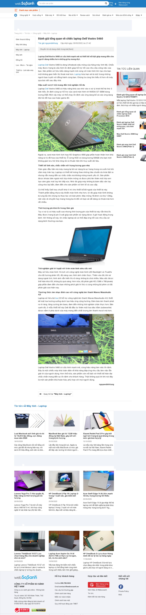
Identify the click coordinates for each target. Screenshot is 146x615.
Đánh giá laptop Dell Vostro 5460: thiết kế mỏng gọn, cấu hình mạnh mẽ (125, 125)
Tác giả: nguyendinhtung (48, 43)
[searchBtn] (106, 3)
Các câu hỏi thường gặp (64, 590)
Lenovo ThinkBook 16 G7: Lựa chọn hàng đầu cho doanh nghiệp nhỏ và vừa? (29, 555)
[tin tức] (15, 15)
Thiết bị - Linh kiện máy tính (24, 71)
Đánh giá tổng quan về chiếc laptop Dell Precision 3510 (126, 114)
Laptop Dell (43, 65)
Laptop (77, 74)
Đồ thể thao (61, 15)
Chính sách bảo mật (62, 600)
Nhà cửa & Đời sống (123, 15)
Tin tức (27, 33)
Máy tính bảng (21, 44)
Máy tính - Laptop (50, 33)
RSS (120, 595)
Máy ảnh (19, 55)
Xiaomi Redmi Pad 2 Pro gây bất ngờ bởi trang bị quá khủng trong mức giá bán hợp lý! (98, 435)
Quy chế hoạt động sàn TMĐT (66, 604)
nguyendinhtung (106, 384)
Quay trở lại (57, 394)
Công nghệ (24, 15)
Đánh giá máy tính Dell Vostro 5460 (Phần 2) (126, 156)
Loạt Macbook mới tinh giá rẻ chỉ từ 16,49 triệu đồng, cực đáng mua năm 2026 (29, 435)
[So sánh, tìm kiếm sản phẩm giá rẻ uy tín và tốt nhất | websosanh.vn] (24, 3)
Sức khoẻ (96, 15)
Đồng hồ (19, 60)
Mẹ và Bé (72, 15)
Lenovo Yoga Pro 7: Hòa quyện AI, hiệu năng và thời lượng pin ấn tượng (29, 495)
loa (56, 298)
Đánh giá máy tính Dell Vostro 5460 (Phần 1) (126, 145)
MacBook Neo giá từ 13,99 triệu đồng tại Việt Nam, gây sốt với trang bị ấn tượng (63, 435)
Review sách (85, 15)
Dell (46, 88)
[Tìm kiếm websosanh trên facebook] (121, 586)
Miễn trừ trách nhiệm (63, 597)
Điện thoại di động (23, 39)
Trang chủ (18, 33)
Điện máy (48, 15)
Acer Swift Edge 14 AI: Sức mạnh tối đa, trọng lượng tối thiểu (98, 494)
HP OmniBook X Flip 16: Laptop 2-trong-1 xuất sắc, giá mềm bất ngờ (64, 495)
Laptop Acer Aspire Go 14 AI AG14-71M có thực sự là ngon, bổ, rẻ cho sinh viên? (62, 555)
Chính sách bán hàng (63, 593)
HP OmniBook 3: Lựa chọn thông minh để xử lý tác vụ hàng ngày (98, 554)
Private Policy (124, 591)
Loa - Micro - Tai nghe (24, 65)
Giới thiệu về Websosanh (97, 590)
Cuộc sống (37, 15)
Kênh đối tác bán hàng (96, 597)
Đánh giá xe (107, 15)
